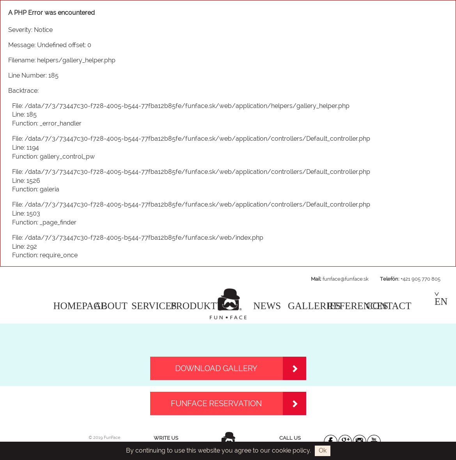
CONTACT (389, 306)
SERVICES (154, 306)
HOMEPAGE (80, 306)
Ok (322, 450)
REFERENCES (357, 306)
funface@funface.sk (346, 279)
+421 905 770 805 (420, 279)
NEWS (267, 306)
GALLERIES (314, 306)
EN (441, 299)
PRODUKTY (197, 306)
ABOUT (111, 306)
